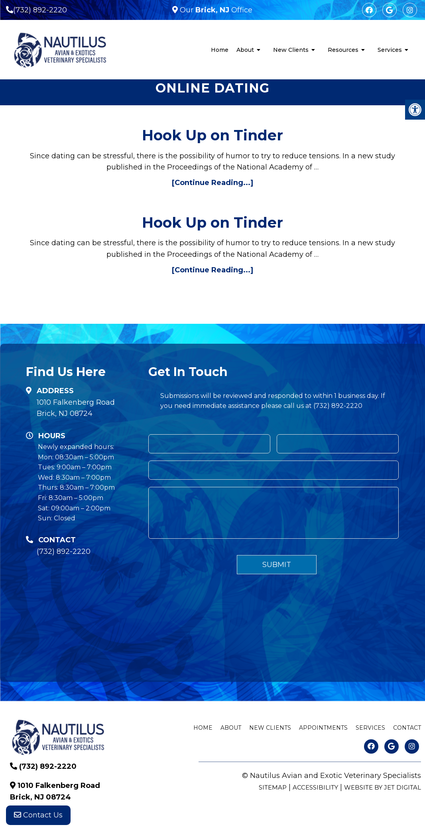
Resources (343, 49)
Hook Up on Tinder (212, 135)
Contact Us (38, 815)
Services (390, 49)
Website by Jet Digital (382, 787)
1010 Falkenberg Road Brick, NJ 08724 (76, 408)
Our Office (215, 10)
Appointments (323, 727)
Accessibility (315, 787)
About (245, 49)
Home (219, 49)
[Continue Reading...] (212, 182)
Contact (407, 727)
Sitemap (273, 787)
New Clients (291, 49)
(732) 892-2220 (40, 10)
